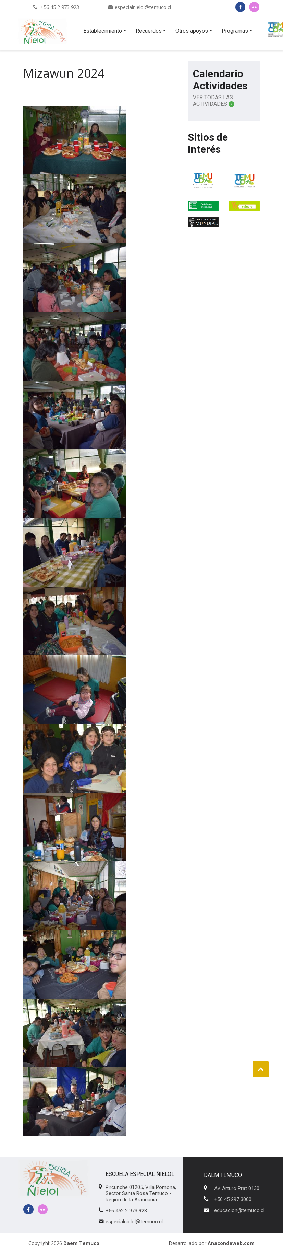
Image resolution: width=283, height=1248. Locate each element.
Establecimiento (102, 30)
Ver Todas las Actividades (213, 100)
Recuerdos (149, 30)
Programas (235, 30)
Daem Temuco (81, 1243)
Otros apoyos (191, 30)
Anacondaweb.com (231, 1243)
